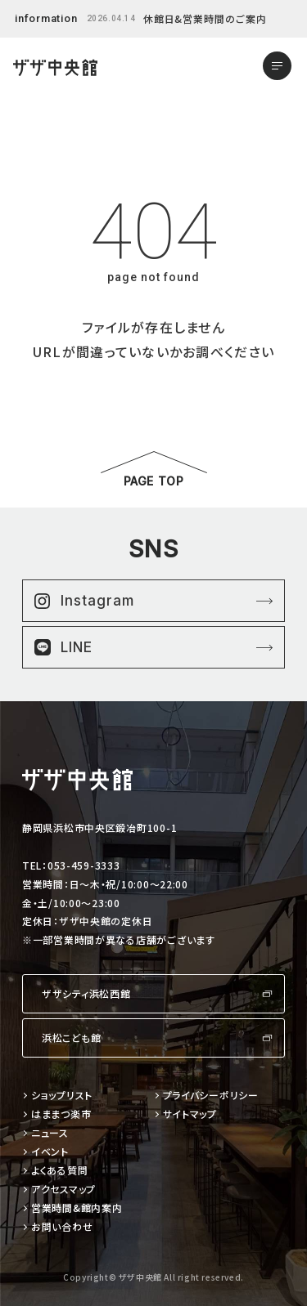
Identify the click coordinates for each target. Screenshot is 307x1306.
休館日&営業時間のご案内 (205, 18)
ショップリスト (62, 1095)
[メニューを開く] (277, 65)
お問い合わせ (62, 1227)
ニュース (50, 1133)
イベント (50, 1152)
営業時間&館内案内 (76, 1208)
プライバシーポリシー (211, 1095)
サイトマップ (190, 1114)
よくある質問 (59, 1170)
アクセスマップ (63, 1189)
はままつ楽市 (61, 1114)
